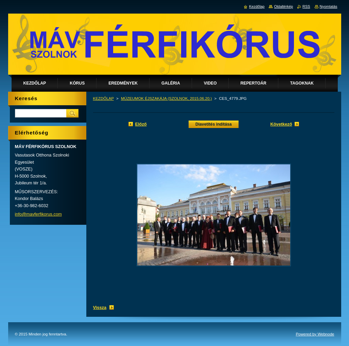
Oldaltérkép (283, 6)
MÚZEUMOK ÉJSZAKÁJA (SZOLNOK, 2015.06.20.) (166, 98)
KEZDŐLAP (103, 98)
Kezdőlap (256, 6)
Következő (281, 124)
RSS (306, 6)
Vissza (100, 307)
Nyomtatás (328, 6)
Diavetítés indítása (213, 124)
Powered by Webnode (315, 334)
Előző (141, 124)
